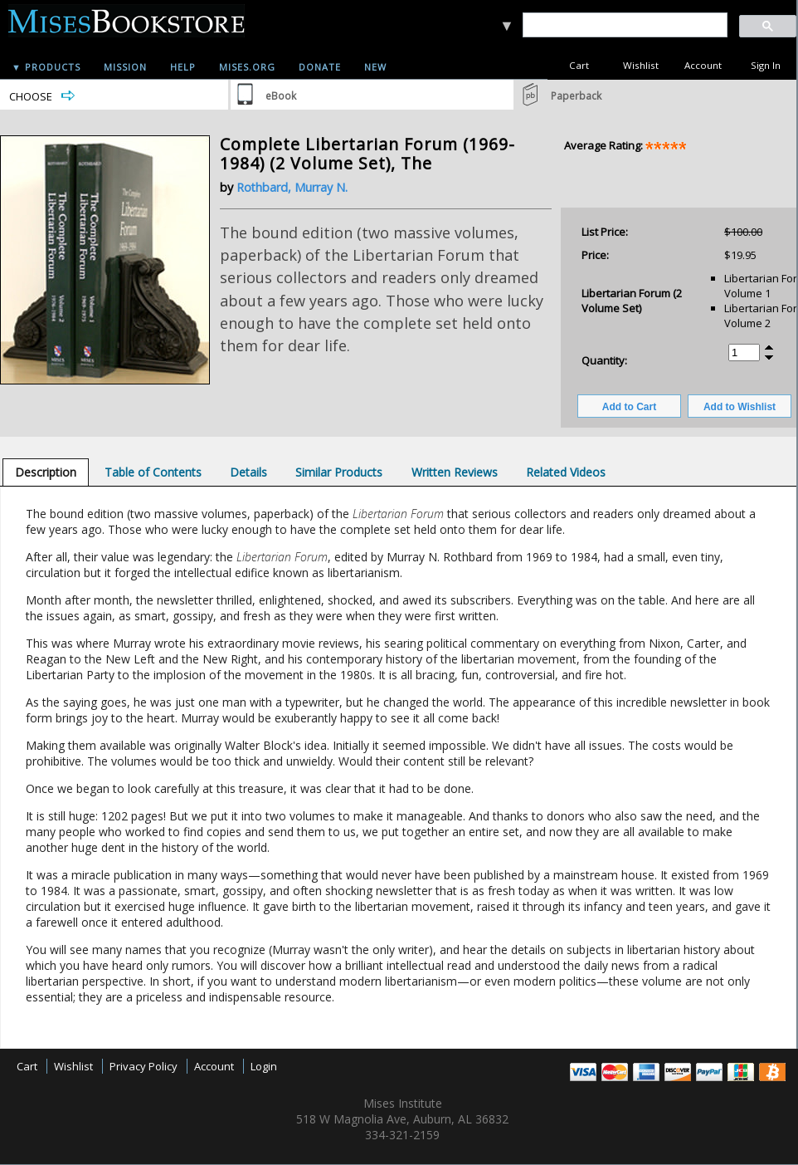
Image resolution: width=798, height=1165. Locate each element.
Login (264, 1066)
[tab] (45, 472)
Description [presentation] (45, 472)
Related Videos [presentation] (566, 472)
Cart (579, 65)
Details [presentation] (248, 472)
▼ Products (46, 67)
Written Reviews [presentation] (454, 472)
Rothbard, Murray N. (292, 187)
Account (703, 65)
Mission (125, 67)
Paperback (576, 96)
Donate (320, 67)
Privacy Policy (143, 1066)
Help (183, 67)
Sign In (766, 65)
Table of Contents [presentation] (153, 472)
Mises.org (247, 67)
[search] (624, 25)
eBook (280, 96)
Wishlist (641, 65)
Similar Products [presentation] (338, 472)
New (375, 67)
